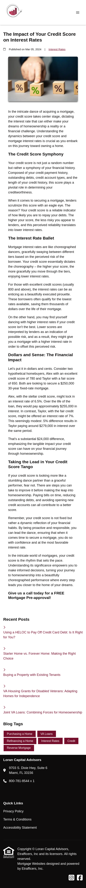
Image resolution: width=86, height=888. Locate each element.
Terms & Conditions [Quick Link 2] (17, 819)
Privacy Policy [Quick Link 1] (13, 811)
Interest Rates (57, 49)
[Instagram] (71, 877)
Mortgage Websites (31, 864)
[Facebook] (80, 877)
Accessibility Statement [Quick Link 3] (20, 827)
